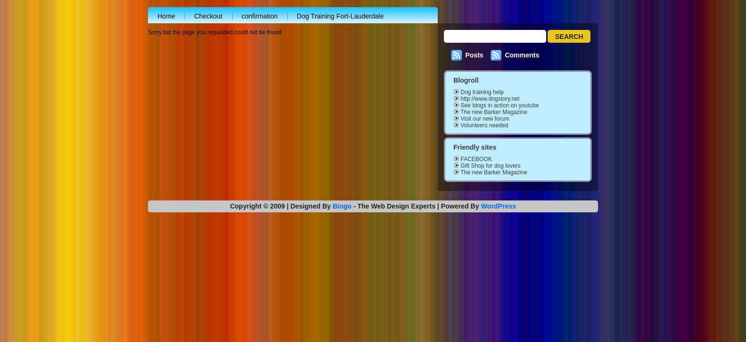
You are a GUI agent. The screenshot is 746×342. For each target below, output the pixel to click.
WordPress (498, 206)
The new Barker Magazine (494, 112)
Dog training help (482, 92)
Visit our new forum (485, 118)
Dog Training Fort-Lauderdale (340, 16)
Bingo (342, 206)
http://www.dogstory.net (490, 98)
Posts (474, 55)
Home (166, 16)
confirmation (260, 16)
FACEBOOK (476, 159)
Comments (522, 55)
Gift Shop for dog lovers (490, 165)
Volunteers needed (484, 125)
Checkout (208, 16)
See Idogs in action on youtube (500, 105)
